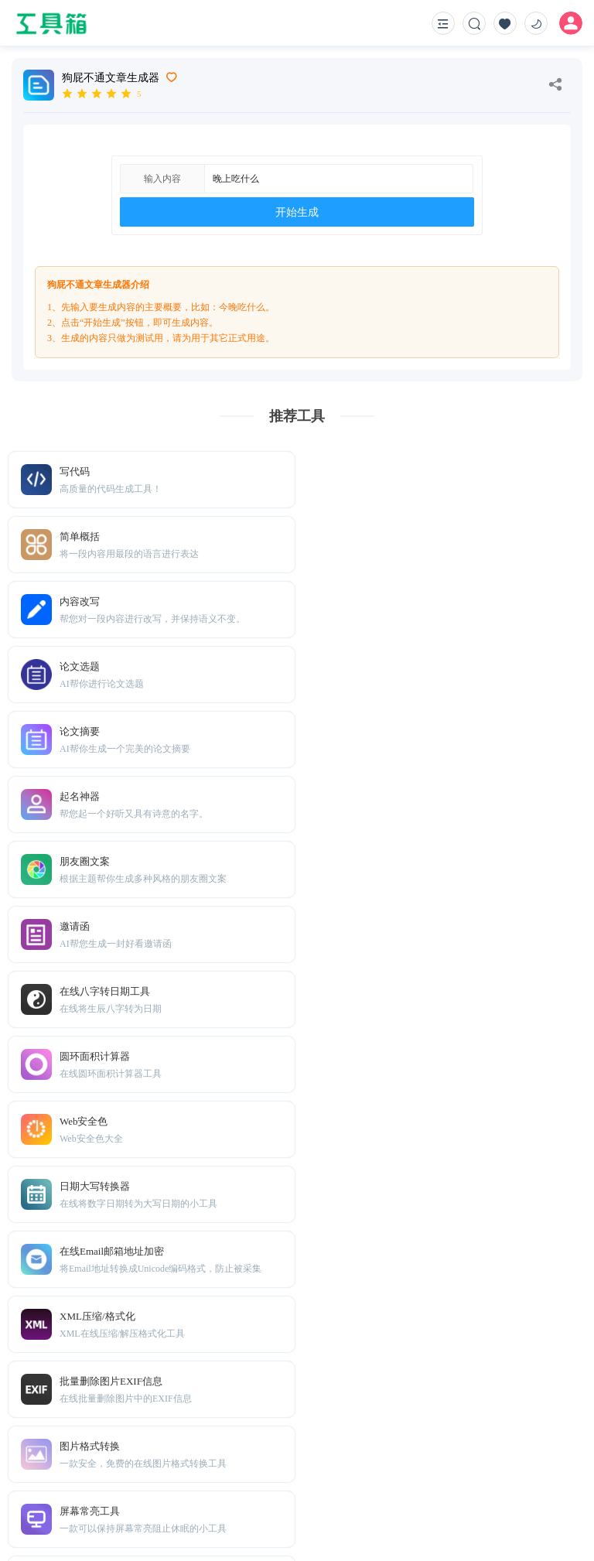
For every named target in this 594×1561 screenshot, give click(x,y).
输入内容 (162, 178)
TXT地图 (84, 1473)
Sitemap (129, 1473)
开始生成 (297, 212)
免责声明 (175, 1473)
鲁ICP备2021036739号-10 (522, 1523)
